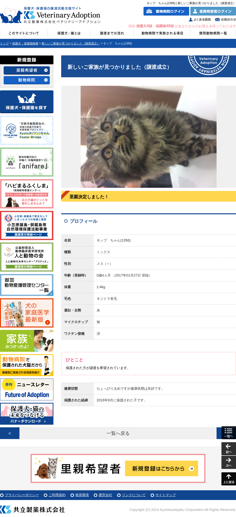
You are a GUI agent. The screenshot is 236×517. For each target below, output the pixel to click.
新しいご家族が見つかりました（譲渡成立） (71, 43)
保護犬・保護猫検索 (25, 43)
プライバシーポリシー (22, 495)
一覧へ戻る (118, 433)
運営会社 (105, 495)
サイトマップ (165, 495)
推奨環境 (82, 495)
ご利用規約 (57, 495)
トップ (4, 43)
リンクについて (134, 495)
